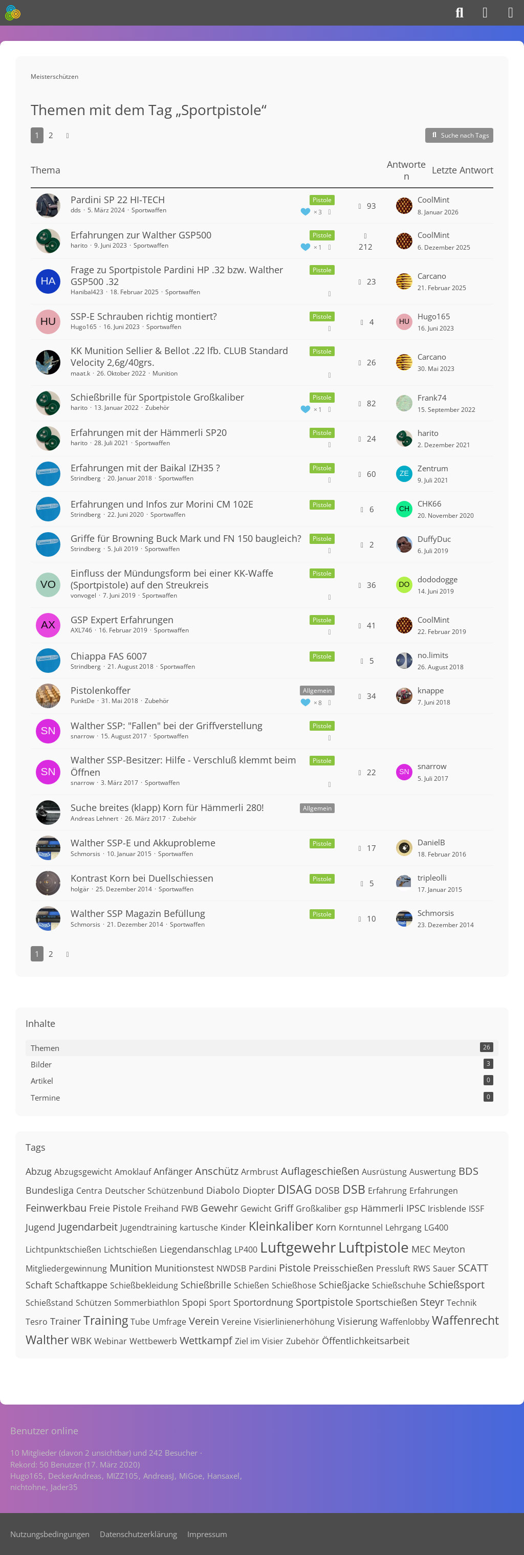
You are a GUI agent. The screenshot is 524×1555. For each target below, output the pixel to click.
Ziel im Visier (259, 1341)
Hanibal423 (87, 292)
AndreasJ (158, 1476)
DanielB (431, 842)
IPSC (415, 1208)
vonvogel (83, 595)
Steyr (432, 1302)
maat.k (80, 373)
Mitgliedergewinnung (66, 1268)
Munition (165, 373)
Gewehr (219, 1208)
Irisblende (447, 1208)
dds (76, 210)
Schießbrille (206, 1285)
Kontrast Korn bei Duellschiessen (142, 878)
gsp (351, 1208)
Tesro (37, 1321)
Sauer (444, 1268)
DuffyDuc (434, 539)
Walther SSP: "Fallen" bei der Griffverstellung (167, 725)
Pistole (295, 1268)
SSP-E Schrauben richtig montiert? (144, 316)
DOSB (327, 1190)
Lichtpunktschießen (63, 1249)
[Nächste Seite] (67, 135)
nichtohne (28, 1487)
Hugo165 (84, 326)
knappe (431, 690)
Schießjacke (344, 1285)
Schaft (39, 1285)
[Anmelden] (485, 13)
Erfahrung (387, 1190)
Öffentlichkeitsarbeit (365, 1340)
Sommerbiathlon (147, 1302)
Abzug (39, 1171)
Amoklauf (133, 1171)
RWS (421, 1268)
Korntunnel (361, 1227)
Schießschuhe (399, 1285)
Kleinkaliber (281, 1226)
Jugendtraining (148, 1227)
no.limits (433, 655)
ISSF (476, 1208)
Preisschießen (343, 1268)
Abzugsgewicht (83, 1171)
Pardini (262, 1268)
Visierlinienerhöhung (294, 1321)
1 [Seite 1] (37, 135)
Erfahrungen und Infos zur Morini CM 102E (162, 504)
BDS (468, 1171)
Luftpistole (373, 1247)
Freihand (161, 1208)
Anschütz (216, 1171)
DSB (353, 1189)
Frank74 (432, 397)
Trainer (65, 1321)
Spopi (194, 1302)
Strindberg (86, 478)
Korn (326, 1227)
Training (105, 1320)
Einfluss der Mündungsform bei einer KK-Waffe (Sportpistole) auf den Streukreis (172, 579)
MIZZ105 (122, 1476)
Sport (220, 1302)
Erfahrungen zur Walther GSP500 (141, 235)
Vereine (236, 1321)
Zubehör (157, 407)
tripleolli (432, 877)
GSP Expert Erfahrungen (122, 620)
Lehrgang (403, 1227)
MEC (420, 1249)
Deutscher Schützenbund (154, 1190)
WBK (81, 1340)
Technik (461, 1302)
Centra (89, 1190)
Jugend (40, 1227)
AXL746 (81, 630)
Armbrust (259, 1171)
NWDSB (231, 1268)
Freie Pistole (115, 1208)
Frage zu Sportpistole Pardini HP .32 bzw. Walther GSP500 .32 (177, 276)
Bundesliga (50, 1190)
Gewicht (256, 1208)
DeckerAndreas (74, 1476)
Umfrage (169, 1321)
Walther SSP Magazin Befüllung (138, 913)
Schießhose (294, 1285)
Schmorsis (85, 853)
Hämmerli (382, 1208)
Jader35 (64, 1487)
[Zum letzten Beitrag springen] (404, 206)
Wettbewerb (153, 1341)
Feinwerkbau (56, 1208)
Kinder (233, 1227)
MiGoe (190, 1476)
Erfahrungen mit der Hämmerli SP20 (149, 432)
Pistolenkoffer (100, 690)
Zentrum (433, 468)
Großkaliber (319, 1208)
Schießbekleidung (144, 1285)
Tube (140, 1321)
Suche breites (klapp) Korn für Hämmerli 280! (167, 807)
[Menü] (510, 13)
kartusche (199, 1227)
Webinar (110, 1341)
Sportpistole (324, 1302)
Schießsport (456, 1284)
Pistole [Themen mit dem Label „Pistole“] (322, 199)
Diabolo (223, 1190)
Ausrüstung (384, 1171)
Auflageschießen (320, 1171)
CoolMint (433, 199)
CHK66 (430, 503)
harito (79, 245)
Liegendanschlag (196, 1249)
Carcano (432, 276)
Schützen (94, 1302)
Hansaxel (223, 1476)
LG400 (436, 1227)
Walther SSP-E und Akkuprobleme (143, 843)
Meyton (449, 1249)
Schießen (251, 1285)
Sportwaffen (149, 210)
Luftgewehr (298, 1247)
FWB (189, 1208)
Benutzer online (44, 1431)
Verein (204, 1321)
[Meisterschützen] (13, 13)
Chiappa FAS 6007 (109, 656)
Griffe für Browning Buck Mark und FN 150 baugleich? (186, 538)
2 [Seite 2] (51, 135)
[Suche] (459, 13)
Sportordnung (263, 1302)
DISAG (294, 1189)
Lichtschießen (130, 1249)
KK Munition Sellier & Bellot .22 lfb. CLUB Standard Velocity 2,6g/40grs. (179, 356)
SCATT (473, 1268)
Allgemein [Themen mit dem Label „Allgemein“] (317, 690)
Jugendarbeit (88, 1227)
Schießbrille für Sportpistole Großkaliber (157, 397)
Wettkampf (206, 1340)
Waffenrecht (465, 1320)
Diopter (259, 1190)
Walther (47, 1339)
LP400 (245, 1249)
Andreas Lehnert (94, 818)
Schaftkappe (81, 1285)
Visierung (357, 1321)
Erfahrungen (433, 1190)
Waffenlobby (404, 1321)
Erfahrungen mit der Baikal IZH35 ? (145, 468)
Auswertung (432, 1171)
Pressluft (393, 1268)
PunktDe (83, 700)
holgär (80, 889)
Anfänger (173, 1171)
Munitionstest (184, 1268)
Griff (283, 1208)
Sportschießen (387, 1302)
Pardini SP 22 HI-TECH (118, 199)
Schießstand (49, 1302)
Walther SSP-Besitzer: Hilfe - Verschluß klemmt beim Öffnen (183, 766)
